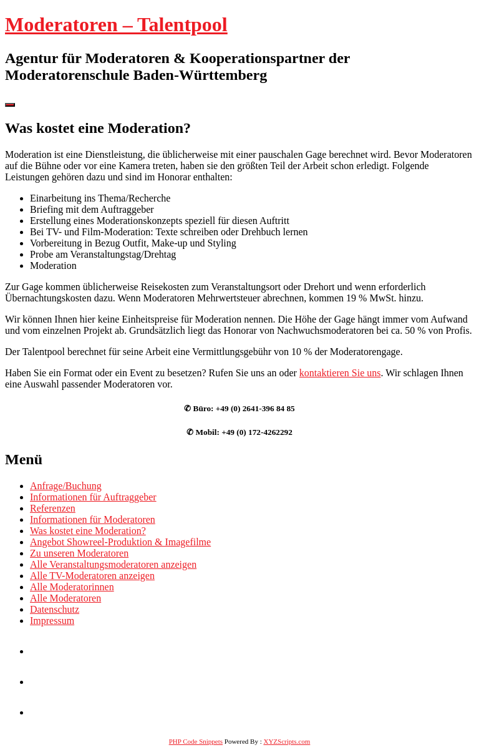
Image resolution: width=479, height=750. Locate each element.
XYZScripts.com (286, 741)
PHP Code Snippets (196, 741)
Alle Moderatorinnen (72, 587)
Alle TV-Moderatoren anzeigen (92, 575)
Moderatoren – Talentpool (116, 24)
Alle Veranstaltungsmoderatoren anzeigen (113, 564)
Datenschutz (54, 609)
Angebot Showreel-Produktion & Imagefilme (120, 542)
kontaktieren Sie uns (340, 373)
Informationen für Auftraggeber (93, 497)
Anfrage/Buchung (66, 485)
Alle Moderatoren (65, 598)
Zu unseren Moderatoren (79, 553)
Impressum (52, 620)
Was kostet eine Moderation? (88, 530)
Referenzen (52, 508)
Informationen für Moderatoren (92, 519)
